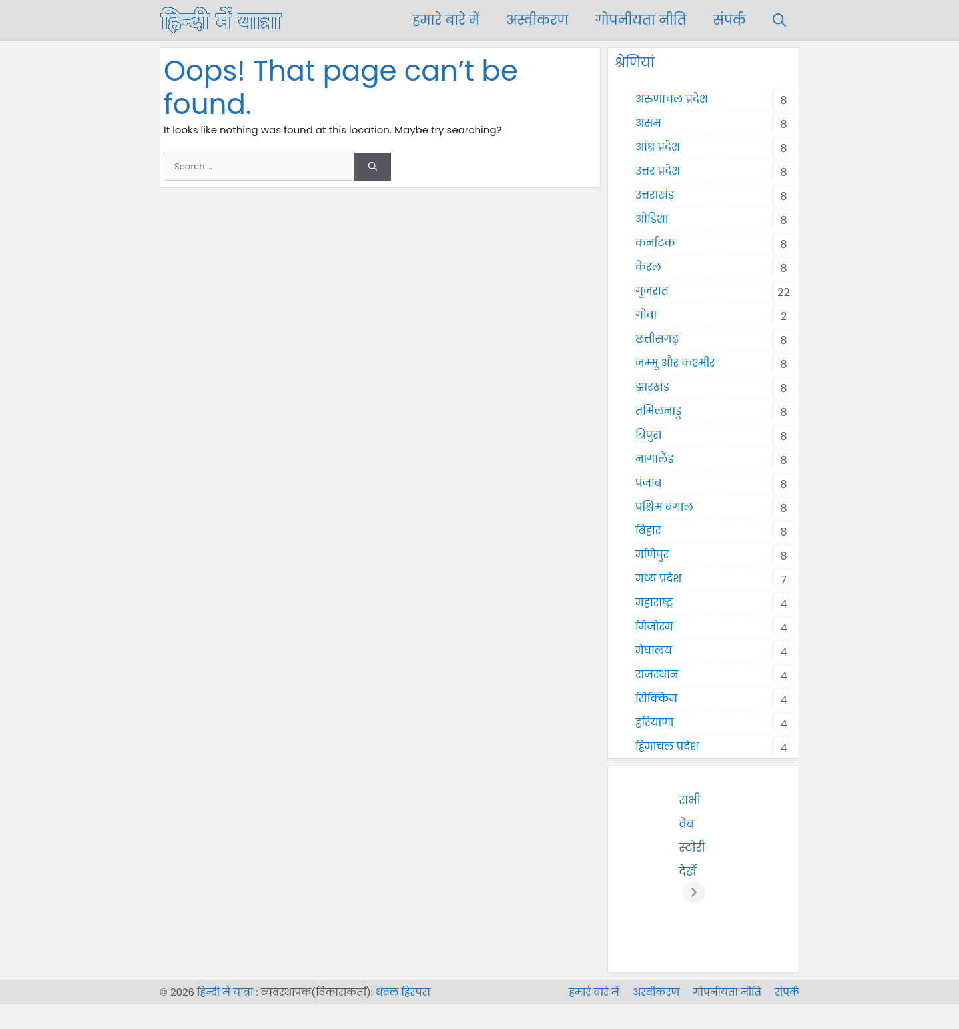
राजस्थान (657, 674)
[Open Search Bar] (779, 20)
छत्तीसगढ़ (657, 339)
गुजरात (652, 291)
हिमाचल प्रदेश (667, 746)
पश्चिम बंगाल (664, 506)
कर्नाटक (655, 243)
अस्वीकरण (537, 20)
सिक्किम (656, 698)
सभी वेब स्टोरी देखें (750, 800)
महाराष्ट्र (654, 602)
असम (648, 123)
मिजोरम (654, 626)
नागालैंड (654, 459)
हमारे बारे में (446, 20)
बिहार (648, 530)
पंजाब (648, 483)
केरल (648, 267)
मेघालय (653, 650)
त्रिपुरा (648, 435)
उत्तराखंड (654, 195)
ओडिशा (652, 219)
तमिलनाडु (658, 411)
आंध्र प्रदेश (657, 147)
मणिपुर (652, 554)
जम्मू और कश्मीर (675, 363)
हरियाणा (654, 722)
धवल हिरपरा (403, 1017)
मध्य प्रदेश (658, 578)
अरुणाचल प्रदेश (671, 99)
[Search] (372, 167)
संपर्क (729, 20)
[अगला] (784, 905)
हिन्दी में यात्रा (225, 1017)
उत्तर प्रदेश (657, 171)
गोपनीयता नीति (641, 20)
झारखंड (652, 387)
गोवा (646, 315)
